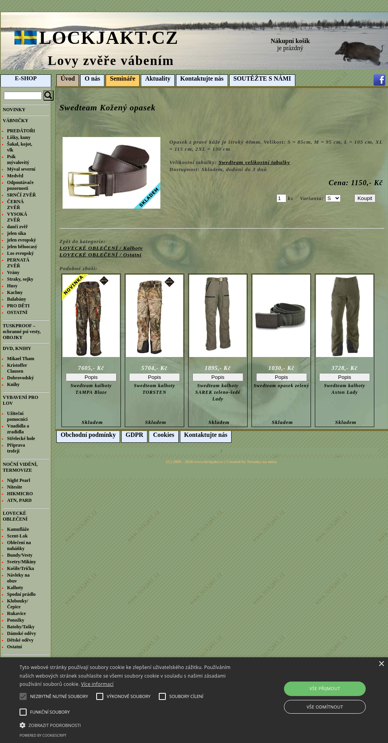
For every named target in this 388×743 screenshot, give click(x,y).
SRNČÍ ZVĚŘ (21, 195)
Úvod (68, 78)
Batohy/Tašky (20, 626)
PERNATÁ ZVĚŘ (18, 263)
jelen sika (16, 233)
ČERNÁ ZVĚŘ (15, 204)
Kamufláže (18, 529)
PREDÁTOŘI (21, 130)
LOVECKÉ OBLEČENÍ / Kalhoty (101, 248)
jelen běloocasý (22, 246)
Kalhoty (15, 587)
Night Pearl (18, 480)
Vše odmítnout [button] (325, 707)
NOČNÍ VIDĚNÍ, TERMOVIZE (20, 467)
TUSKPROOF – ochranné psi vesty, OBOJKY (22, 331)
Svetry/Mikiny (21, 561)
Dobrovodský (20, 378)
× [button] (381, 664)
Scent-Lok (17, 536)
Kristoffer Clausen (17, 368)
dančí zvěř (17, 226)
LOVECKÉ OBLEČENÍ (15, 516)
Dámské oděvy (21, 633)
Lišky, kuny (19, 137)
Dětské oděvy (20, 640)
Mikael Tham (20, 358)
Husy (12, 286)
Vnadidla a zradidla (18, 429)
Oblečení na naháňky (19, 545)
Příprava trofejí (16, 448)
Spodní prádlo (21, 594)
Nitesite (14, 487)
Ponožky (15, 620)
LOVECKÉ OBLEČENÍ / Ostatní (100, 255)
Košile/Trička (20, 568)
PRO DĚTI (18, 305)
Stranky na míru (262, 462)
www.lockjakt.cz (208, 462)
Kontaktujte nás (202, 78)
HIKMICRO (20, 493)
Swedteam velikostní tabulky (254, 162)
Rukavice (16, 613)
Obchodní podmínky (88, 434)
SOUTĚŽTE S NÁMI (262, 78)
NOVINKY (14, 109)
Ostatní (14, 646)
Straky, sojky (20, 279)
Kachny (15, 292)
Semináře (122, 78)
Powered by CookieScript (43, 735)
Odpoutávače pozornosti (20, 185)
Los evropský (20, 253)
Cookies (163, 434)
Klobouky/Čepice (17, 604)
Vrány (13, 272)
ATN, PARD (19, 500)
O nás (92, 78)
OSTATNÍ (17, 312)
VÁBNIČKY (15, 120)
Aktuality (158, 78)
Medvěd (15, 176)
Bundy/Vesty (19, 555)
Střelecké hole (21, 438)
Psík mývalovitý (18, 159)
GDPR (134, 434)
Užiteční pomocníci (17, 416)
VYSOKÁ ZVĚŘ (17, 217)
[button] (133, 724)
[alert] (194, 700)
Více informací (97, 684)
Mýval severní (21, 169)
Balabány (16, 299)
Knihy (13, 384)
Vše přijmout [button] (324, 688)
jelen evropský (21, 240)
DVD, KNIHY (17, 348)
